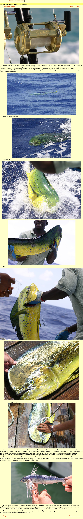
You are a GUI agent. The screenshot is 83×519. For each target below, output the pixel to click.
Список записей (19, 0)
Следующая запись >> (75, 6)
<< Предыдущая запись (8, 6)
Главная (11, 0)
